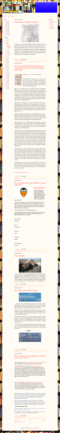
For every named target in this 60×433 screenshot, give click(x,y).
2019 (6, 61)
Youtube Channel (52, 28)
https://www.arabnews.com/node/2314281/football (40, 188)
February (8, 53)
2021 (6, 58)
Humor (6, 25)
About (9, 16)
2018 (6, 63)
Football (18, 250)
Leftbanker (12, 5)
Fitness (6, 21)
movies (18, 417)
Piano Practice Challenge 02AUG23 (26, 22)
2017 (6, 64)
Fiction (18, 177)
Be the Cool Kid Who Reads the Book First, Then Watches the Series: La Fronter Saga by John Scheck (29, 68)
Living (6, 26)
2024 (6, 42)
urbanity (18, 285)
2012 (6, 72)
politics (21, 417)
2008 (6, 78)
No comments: (17, 59)
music (6, 31)
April (7, 51)
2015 (6, 67)
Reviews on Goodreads (52, 27)
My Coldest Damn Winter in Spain (26, 290)
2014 (6, 69)
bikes (6, 27)
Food (6, 22)
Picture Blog (52, 24)
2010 (6, 75)
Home (5, 16)
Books (13, 16)
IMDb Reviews (52, 21)
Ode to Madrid (19, 256)
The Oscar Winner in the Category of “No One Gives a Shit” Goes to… (30, 357)
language (6, 29)
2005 (6, 83)
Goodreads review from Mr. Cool (21, 172)
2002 (6, 88)
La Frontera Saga (30, 74)
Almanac (18, 350)
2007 (6, 80)
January (8, 54)
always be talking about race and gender (34, 362)
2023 (6, 43)
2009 (6, 77)
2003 (6, 86)
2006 (6, 81)
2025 (6, 40)
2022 (6, 56)
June (7, 50)
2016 (6, 66)
